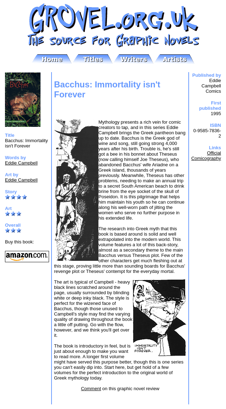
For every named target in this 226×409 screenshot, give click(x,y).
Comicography (206, 158)
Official (214, 153)
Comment (91, 388)
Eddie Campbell (21, 163)
